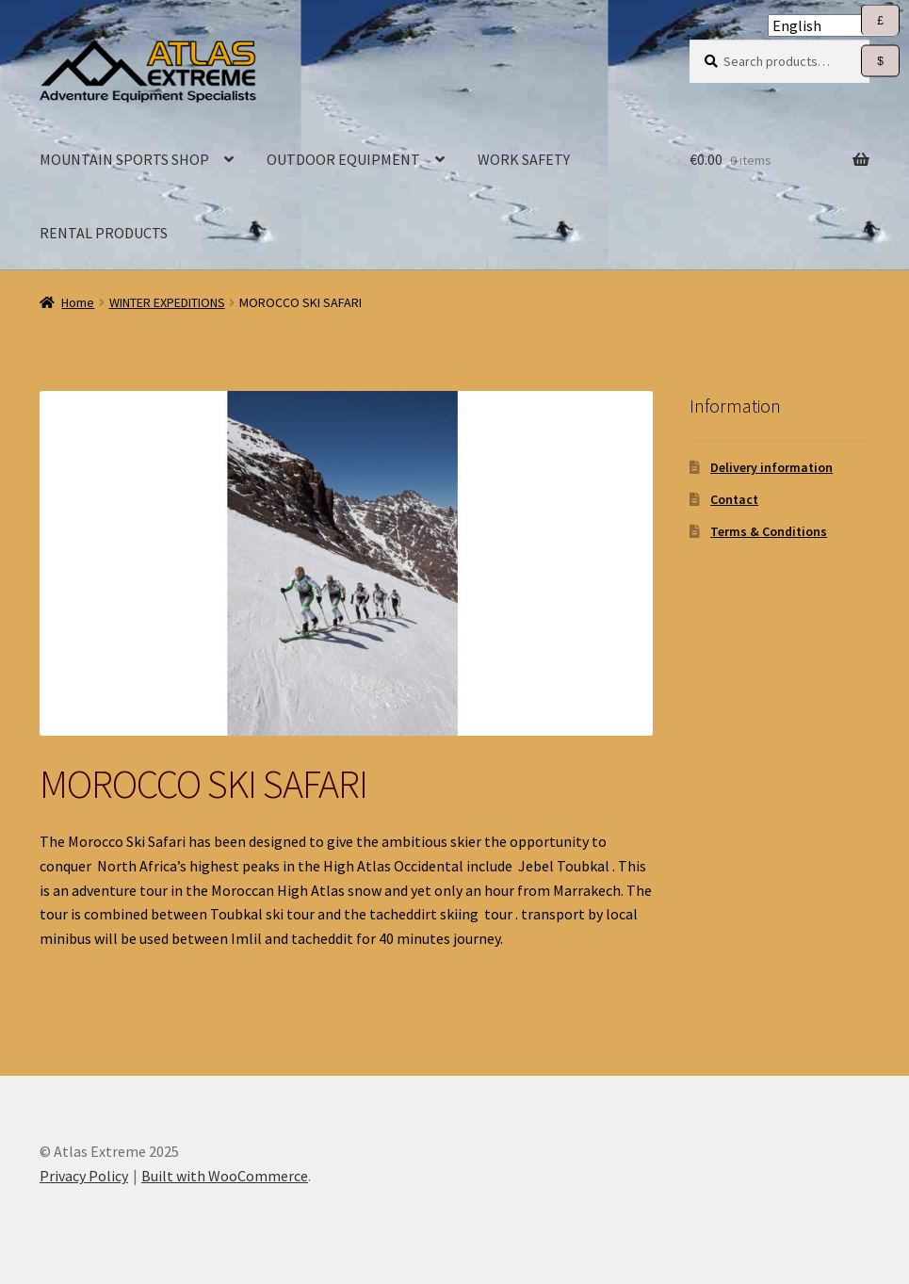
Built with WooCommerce (224, 1175)
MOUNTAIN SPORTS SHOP (124, 159)
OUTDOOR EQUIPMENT (343, 159)
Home (77, 302)
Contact (734, 499)
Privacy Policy (84, 1175)
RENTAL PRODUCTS (104, 232)
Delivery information (771, 467)
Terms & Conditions (768, 531)
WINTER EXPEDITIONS (167, 302)
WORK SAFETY (524, 159)
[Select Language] (831, 25)
